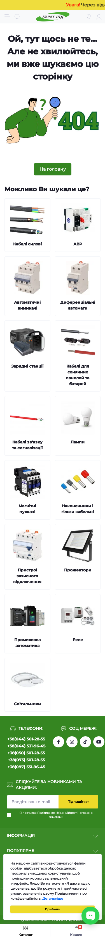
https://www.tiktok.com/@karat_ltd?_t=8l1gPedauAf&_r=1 (85, 742)
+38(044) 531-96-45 (26, 746)
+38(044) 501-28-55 (26, 739)
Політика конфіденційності (57, 813)
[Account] (99, 17)
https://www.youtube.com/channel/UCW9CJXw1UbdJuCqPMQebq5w (98, 742)
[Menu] (7, 17)
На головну (52, 169)
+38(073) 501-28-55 (26, 759)
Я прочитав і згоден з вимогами (56, 815)
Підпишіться (78, 802)
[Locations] (89, 17)
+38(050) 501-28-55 (26, 752)
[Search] (17, 17)
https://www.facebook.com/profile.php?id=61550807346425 (58, 742)
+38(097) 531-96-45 (26, 766)
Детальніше (52, 898)
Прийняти (52, 909)
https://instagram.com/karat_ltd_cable (72, 742)
